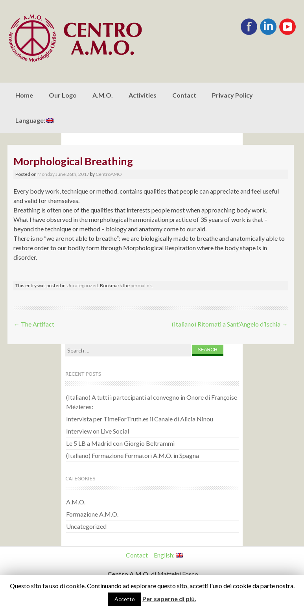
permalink (141, 285)
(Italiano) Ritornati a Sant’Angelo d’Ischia (230, 324)
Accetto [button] (124, 599)
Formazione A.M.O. (92, 514)
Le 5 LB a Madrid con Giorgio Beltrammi (120, 443)
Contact (184, 95)
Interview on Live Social (97, 431)
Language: (34, 120)
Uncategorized (82, 285)
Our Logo (63, 95)
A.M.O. (102, 95)
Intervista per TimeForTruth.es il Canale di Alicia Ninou (139, 419)
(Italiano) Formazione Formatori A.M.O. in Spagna (132, 455)
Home (24, 95)
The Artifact (33, 324)
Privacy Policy (232, 95)
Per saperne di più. (169, 598)
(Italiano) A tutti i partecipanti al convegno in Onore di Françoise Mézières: (151, 401)
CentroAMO (109, 174)
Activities (143, 95)
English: (168, 555)
